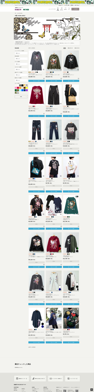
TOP (15, 13)
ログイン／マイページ (47, 390)
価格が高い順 (77, 48)
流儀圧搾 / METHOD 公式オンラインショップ (23, 5)
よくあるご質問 (66, 5)
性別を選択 (17, 56)
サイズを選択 (17, 61)
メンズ (23, 390)
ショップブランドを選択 (19, 50)
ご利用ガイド (60, 5)
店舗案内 (72, 5)
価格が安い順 (70, 48)
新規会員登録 (45, 388)
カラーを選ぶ (17, 83)
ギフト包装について (35, 388)
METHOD (15, 390)
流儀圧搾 (15, 388)
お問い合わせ (77, 5)
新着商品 (23, 388)
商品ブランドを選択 (18, 72)
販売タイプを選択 (18, 77)
